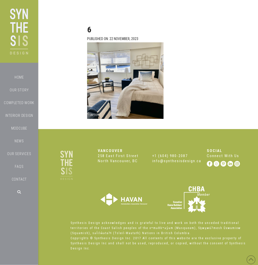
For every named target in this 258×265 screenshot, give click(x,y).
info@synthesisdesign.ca (176, 161)
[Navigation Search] (19, 192)
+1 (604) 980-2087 (170, 156)
